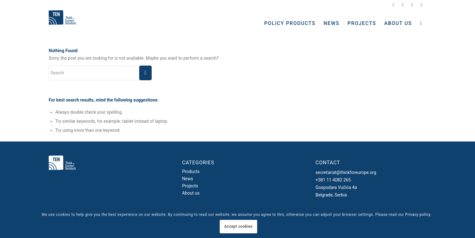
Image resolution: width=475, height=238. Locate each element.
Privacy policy (417, 214)
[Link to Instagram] (402, 4)
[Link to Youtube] (421, 4)
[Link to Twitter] (393, 4)
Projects (190, 185)
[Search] (421, 23)
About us (191, 193)
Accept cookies (238, 226)
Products (191, 171)
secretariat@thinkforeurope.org (346, 172)
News (187, 178)
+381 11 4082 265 (333, 179)
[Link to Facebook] (412, 4)
